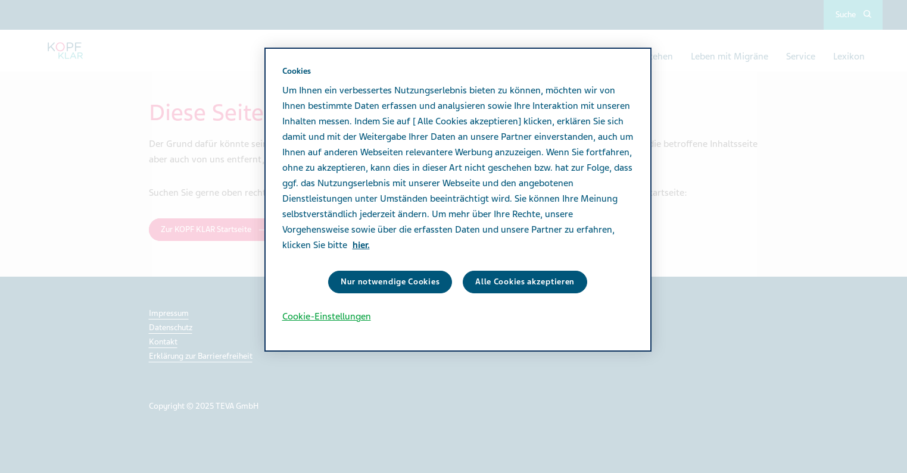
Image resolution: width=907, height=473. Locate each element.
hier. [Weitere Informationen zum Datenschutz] (361, 245)
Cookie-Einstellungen (326, 316)
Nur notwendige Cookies (390, 282)
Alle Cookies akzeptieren (525, 282)
